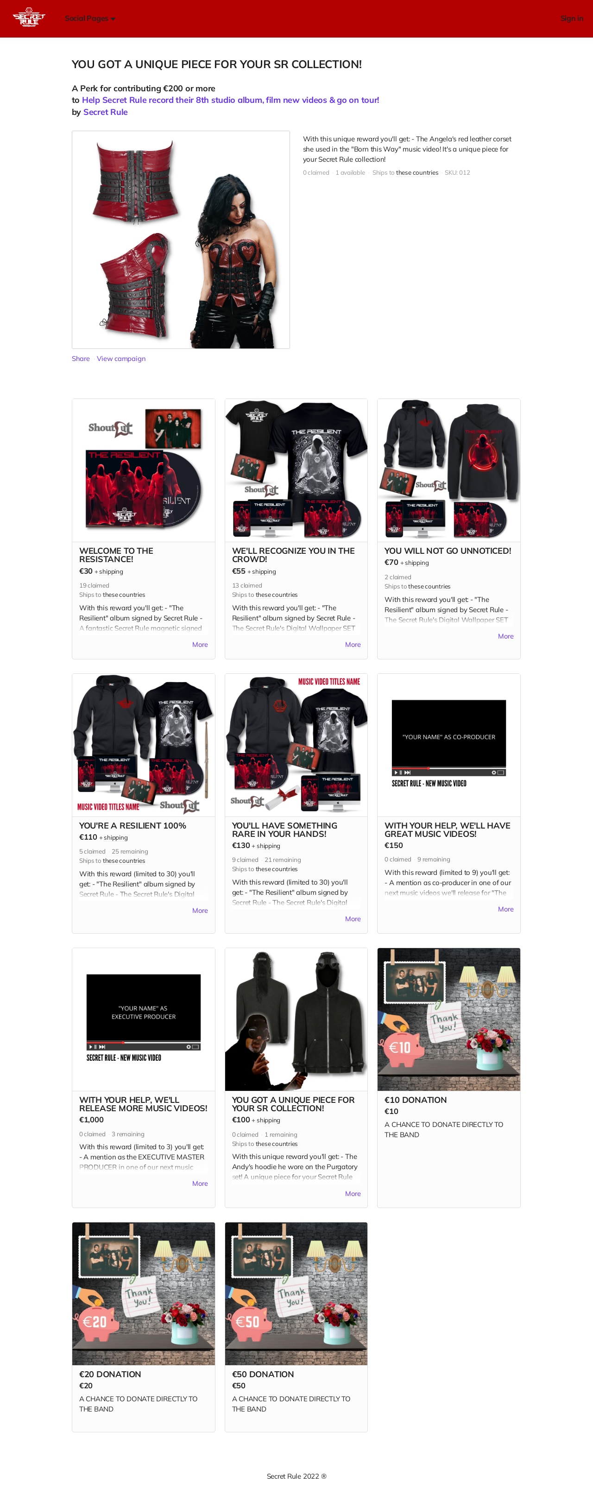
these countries (417, 172)
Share (81, 358)
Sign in (572, 18)
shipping (111, 571)
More (200, 645)
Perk (89, 88)
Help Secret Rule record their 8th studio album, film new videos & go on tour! (230, 100)
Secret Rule (105, 112)
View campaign (121, 358)
